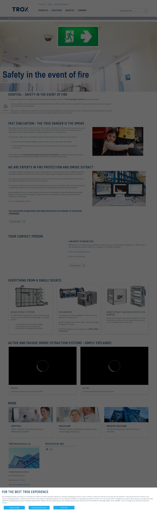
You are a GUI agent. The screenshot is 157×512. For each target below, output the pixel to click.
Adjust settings (14, 508)
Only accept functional (39, 508)
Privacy (4, 503)
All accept (64, 508)
